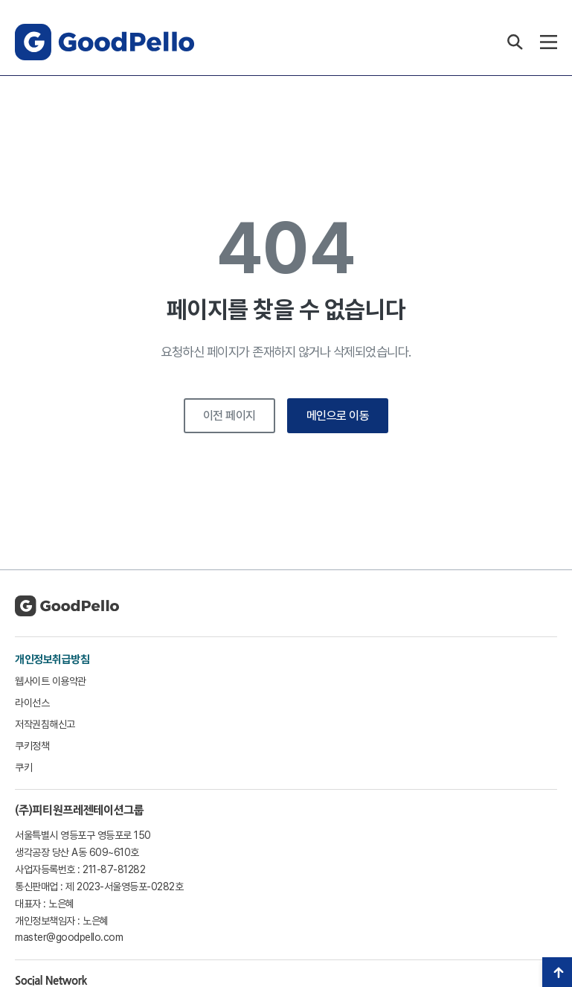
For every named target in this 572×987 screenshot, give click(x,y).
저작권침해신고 (45, 724)
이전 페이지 (229, 416)
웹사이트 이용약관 (50, 681)
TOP (557, 972)
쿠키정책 (32, 746)
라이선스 (32, 703)
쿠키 (23, 767)
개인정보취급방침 (52, 659)
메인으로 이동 (338, 416)
